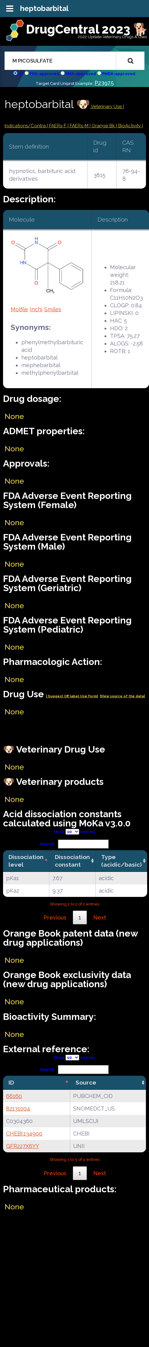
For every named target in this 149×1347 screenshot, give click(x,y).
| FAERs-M (79, 125)
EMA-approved (81, 73)
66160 (14, 1096)
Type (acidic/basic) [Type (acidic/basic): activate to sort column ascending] (121, 861)
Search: (74, 844)
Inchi (36, 309)
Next (99, 917)
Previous (55, 917)
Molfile (19, 309)
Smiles (52, 309)
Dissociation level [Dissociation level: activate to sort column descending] (26, 861)
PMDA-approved (118, 73)
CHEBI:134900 (24, 1133)
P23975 (104, 83)
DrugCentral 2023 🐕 (87, 29)
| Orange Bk (103, 125)
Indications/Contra (26, 125)
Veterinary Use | (107, 106)
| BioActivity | (129, 125)
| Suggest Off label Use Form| (72, 696)
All (20, 73)
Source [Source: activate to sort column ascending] (86, 1082)
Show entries (74, 832)
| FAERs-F (57, 125)
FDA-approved (44, 73)
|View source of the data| (122, 696)
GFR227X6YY (22, 1146)
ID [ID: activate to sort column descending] (11, 1082)
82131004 (18, 1108)
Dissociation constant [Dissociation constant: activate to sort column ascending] (72, 861)
